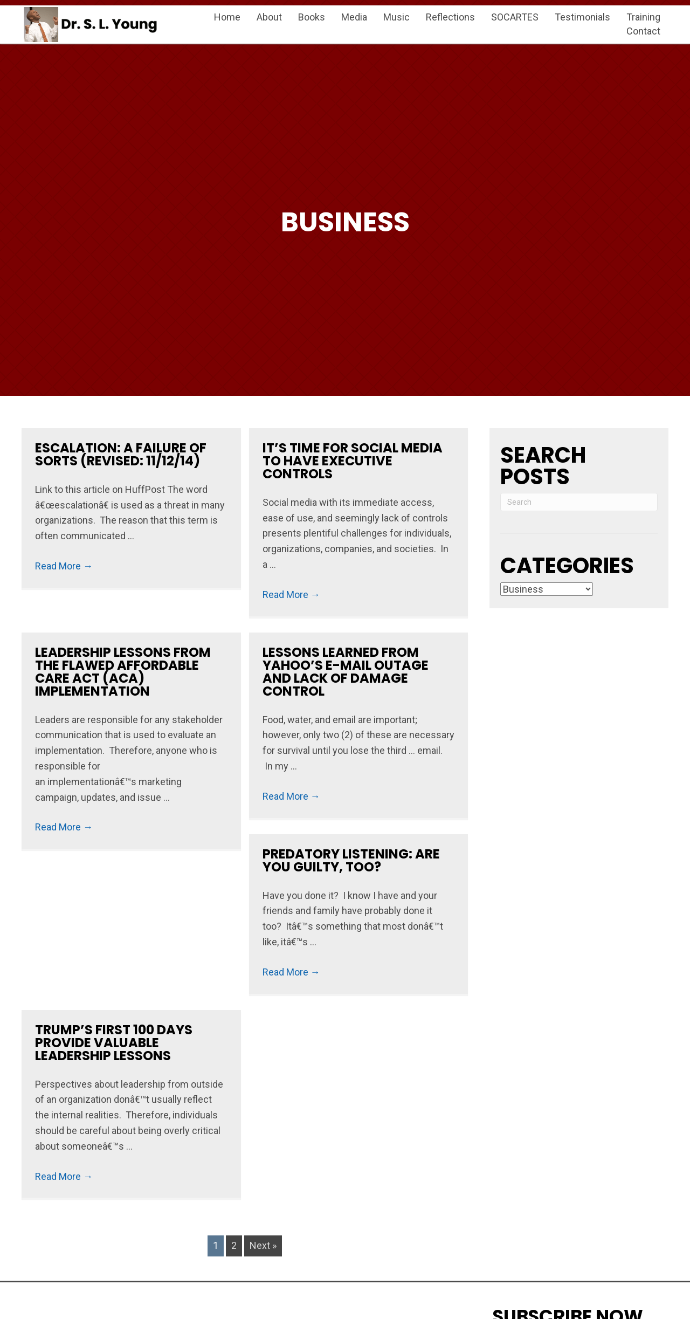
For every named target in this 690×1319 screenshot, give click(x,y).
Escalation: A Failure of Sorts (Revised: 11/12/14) (120, 454)
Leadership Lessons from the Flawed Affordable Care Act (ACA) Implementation (123, 671)
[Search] (579, 502)
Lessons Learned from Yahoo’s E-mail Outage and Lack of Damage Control (346, 671)
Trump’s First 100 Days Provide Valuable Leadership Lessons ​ (113, 1042)
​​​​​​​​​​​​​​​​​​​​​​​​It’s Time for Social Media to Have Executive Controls (353, 461)
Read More (64, 566)
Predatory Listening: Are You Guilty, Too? (351, 860)
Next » (263, 1245)
